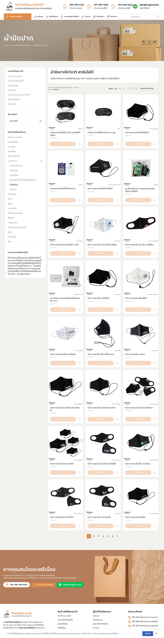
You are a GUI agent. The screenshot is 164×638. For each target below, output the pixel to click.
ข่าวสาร (96, 585)
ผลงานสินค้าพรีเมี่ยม (100, 581)
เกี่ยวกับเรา (97, 588)
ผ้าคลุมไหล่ (14, 170)
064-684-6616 (125, 5)
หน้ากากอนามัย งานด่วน (135, 332)
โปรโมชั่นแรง (97, 577)
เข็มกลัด (11, 218)
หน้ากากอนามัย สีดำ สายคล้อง (137, 431)
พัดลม (10, 203)
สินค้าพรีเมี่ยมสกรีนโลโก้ (29, 5)
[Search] (144, 16)
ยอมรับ (148, 633)
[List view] (129, 88)
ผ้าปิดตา (13, 189)
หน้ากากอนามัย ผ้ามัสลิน (135, 479)
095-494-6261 (77, 5)
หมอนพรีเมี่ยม (13, 85)
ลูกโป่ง (10, 232)
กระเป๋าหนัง (12, 208)
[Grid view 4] (136, 88)
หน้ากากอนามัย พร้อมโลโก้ (136, 282)
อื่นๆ (9, 241)
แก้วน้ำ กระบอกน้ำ (15, 76)
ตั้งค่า (116, 633)
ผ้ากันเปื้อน (14, 175)
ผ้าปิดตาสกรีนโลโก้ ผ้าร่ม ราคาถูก (102, 132)
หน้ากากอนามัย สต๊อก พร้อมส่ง (63, 332)
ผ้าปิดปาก (14, 184)
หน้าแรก (6, 45)
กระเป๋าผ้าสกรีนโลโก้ (15, 81)
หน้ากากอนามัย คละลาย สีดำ (62, 431)
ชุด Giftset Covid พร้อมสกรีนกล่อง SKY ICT (65, 283)
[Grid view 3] (133, 88)
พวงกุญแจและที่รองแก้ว (17, 227)
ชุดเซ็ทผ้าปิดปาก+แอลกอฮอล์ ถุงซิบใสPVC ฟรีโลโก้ (140, 185)
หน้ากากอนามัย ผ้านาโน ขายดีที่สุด (139, 234)
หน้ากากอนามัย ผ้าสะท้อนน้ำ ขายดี (64, 234)
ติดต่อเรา (96, 592)
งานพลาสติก (13, 222)
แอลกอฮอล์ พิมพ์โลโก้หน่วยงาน (62, 183)
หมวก (10, 199)
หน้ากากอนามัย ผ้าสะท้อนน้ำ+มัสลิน (102, 234)
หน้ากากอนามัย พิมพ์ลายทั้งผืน (100, 183)
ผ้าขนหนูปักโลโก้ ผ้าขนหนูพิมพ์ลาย (23, 180)
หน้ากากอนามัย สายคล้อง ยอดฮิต (101, 381)
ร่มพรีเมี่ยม (12, 90)
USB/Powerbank (15, 213)
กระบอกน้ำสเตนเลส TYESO (19, 95)
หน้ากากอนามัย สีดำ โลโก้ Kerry (101, 332)
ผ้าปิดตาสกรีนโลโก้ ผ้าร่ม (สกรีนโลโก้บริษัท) (65, 134)
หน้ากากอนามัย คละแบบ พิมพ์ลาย (139, 381)
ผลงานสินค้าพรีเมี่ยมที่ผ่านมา (20, 45)
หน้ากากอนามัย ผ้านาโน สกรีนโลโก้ (102, 431)
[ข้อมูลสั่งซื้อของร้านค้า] (149, 88)
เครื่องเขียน (12, 104)
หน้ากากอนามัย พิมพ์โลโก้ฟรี (137, 132)
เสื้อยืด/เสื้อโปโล (14, 99)
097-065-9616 (101, 5)
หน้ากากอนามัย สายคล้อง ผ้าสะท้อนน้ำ (65, 382)
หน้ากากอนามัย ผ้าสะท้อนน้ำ (99, 479)
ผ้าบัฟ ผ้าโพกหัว (16, 165)
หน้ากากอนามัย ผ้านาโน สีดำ (62, 479)
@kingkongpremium (149, 5)
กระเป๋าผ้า (12, 146)
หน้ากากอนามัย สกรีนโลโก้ (98, 282)
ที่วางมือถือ (12, 237)
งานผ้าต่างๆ (36, 45)
